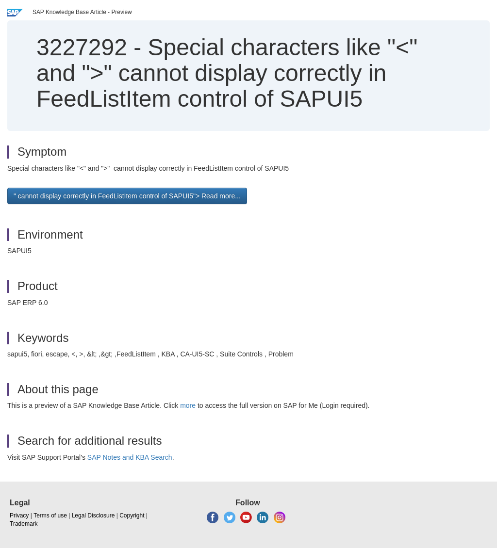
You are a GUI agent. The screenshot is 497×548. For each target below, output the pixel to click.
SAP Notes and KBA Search (129, 457)
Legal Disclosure (93, 515)
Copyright (131, 515)
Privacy (19, 515)
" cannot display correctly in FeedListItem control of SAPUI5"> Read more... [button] (127, 196)
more (188, 405)
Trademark (24, 523)
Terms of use (50, 515)
